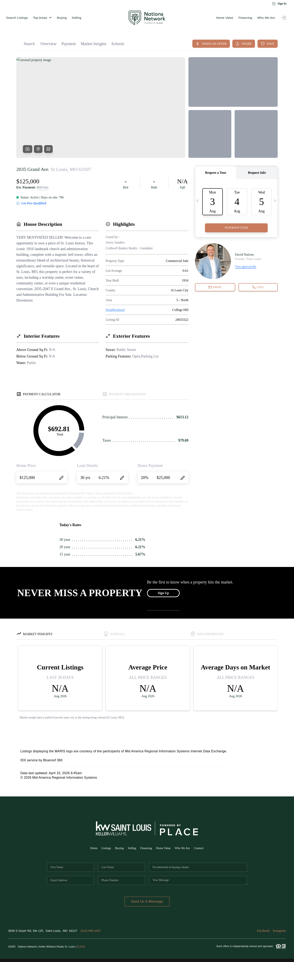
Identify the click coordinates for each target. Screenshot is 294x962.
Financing (245, 17)
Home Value (224, 17)
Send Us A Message (147, 901)
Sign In (279, 4)
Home (90, 848)
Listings (103, 848)
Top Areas (42, 17)
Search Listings (17, 17)
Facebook (263, 930)
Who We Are (266, 17)
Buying (62, 17)
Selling (76, 17)
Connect (203, 848)
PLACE (81, 946)
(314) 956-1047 (90, 930)
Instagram (279, 930)
